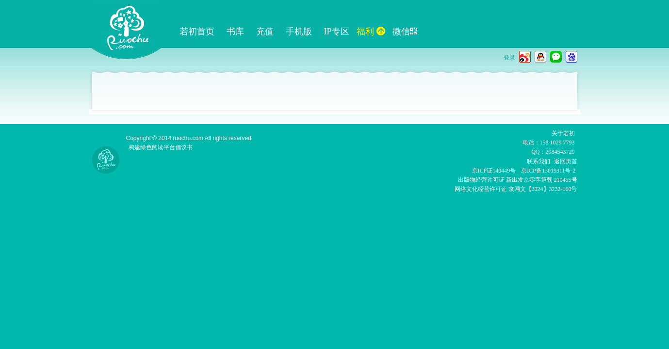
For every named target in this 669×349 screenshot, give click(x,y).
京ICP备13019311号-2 (548, 170)
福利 (371, 31)
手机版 (299, 31)
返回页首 (565, 161)
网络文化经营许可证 (481, 189)
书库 (235, 31)
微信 (404, 31)
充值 (265, 31)
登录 (509, 57)
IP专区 (336, 31)
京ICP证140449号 (494, 170)
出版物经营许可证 (482, 179)
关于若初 (563, 133)
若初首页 (196, 31)
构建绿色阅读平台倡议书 (161, 147)
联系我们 (538, 161)
